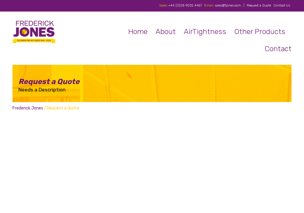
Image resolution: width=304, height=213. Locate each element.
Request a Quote (259, 5)
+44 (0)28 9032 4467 (185, 5)
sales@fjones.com (228, 5)
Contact (278, 48)
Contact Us (281, 5)
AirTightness (205, 31)
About (166, 31)
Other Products (259, 31)
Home (138, 31)
